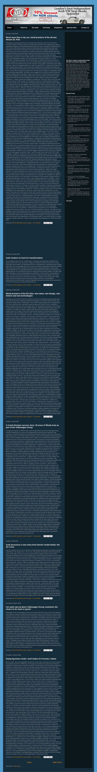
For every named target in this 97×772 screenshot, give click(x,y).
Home (9, 27)
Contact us (85, 27)
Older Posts (57, 762)
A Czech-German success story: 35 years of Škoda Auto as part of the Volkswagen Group (32, 426)
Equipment (58, 27)
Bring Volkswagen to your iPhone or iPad (79, 96)
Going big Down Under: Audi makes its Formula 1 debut (31, 659)
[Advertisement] (34, 239)
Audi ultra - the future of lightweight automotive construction (77, 155)
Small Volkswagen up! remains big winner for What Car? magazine (79, 106)
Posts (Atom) (17, 766)
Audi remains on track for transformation (24, 258)
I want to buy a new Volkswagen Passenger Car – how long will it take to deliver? (78, 178)
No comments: (37, 223)
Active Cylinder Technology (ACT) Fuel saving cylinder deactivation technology (78, 116)
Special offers (72, 27)
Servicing (46, 27)
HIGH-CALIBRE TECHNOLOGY (76, 145)
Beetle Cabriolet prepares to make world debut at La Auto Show (79, 189)
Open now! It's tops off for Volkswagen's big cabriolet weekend (78, 136)
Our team (35, 27)
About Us (23, 27)
